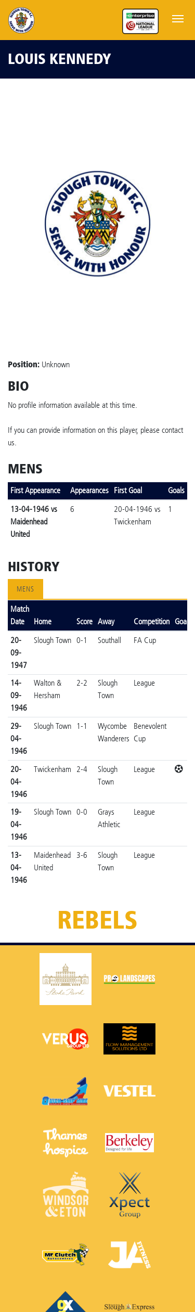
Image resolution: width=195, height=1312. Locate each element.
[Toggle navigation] (178, 17)
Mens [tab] (25, 589)
